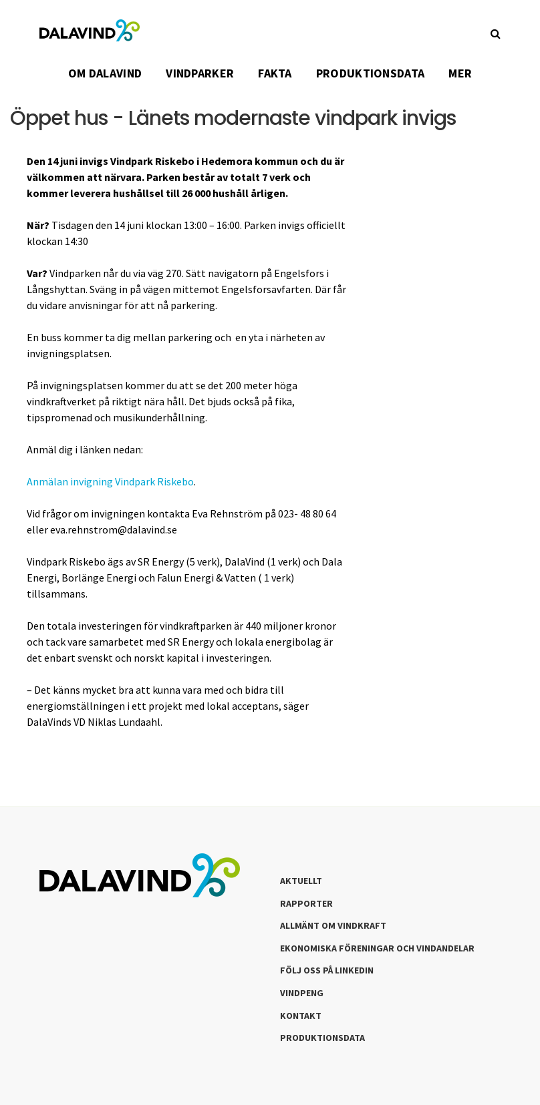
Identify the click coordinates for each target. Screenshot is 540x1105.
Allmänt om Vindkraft (333, 925)
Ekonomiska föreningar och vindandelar (377, 948)
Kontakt (300, 1016)
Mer (460, 73)
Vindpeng (301, 993)
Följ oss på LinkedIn (327, 970)
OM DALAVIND (105, 73)
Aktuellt (301, 881)
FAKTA (275, 73)
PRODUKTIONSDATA (370, 73)
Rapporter (306, 903)
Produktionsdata (322, 1038)
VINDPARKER (200, 73)
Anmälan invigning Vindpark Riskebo (110, 481)
